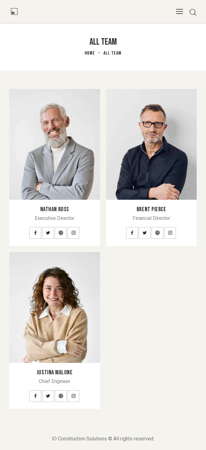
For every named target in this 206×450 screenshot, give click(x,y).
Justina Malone (55, 372)
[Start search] (193, 12)
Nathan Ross (54, 209)
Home (90, 53)
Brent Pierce (151, 209)
